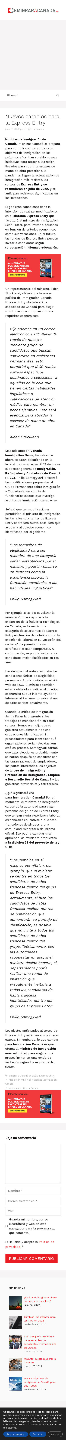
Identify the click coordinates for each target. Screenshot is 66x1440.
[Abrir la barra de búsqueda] (57, 95)
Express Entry (47, 1075)
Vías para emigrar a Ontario (24, 1088)
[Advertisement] (33, 55)
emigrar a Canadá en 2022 (23, 1075)
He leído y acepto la (29, 1244)
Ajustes (55, 1434)
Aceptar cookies (15, 1434)
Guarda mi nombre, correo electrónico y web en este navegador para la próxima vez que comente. (32, 1226)
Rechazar (38, 1434)
